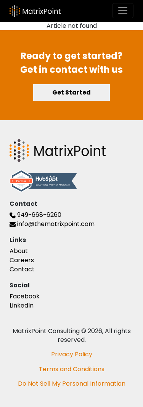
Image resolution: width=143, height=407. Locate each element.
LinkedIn (22, 305)
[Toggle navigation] (122, 10)
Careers (22, 260)
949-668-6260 (35, 214)
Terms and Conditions (71, 369)
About (19, 251)
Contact (22, 269)
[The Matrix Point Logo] (35, 11)
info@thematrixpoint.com (52, 224)
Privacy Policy (71, 354)
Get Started (71, 92)
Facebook (25, 296)
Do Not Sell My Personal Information (71, 384)
